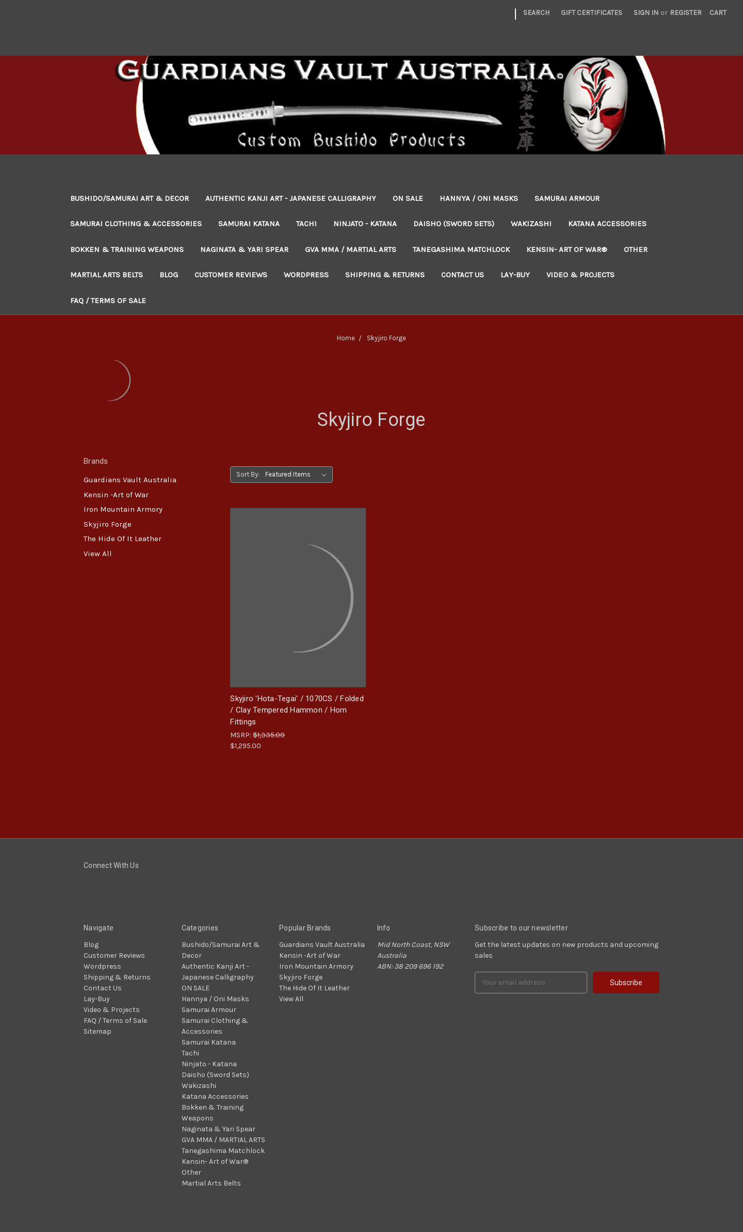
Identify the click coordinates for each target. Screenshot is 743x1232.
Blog (168, 274)
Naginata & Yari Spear (244, 249)
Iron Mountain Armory (123, 509)
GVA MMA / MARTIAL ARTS (350, 249)
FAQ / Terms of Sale (108, 300)
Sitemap (97, 1031)
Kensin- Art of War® (566, 249)
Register (686, 12)
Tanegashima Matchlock (461, 249)
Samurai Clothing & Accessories (136, 223)
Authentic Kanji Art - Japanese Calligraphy (290, 198)
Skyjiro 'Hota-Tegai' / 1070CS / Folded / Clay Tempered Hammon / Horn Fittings (297, 710)
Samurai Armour (567, 198)
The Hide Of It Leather (122, 538)
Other (636, 249)
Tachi (306, 223)
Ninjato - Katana (365, 223)
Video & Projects (580, 274)
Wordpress (306, 274)
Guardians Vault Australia (130, 479)
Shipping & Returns (385, 274)
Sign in (646, 12)
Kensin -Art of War (116, 494)
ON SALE (408, 198)
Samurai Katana (249, 223)
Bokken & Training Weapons (127, 249)
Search (536, 12)
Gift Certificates (591, 12)
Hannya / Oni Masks (479, 198)
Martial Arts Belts (106, 274)
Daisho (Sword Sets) (453, 223)
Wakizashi (531, 223)
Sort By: (248, 474)
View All (98, 553)
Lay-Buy (515, 274)
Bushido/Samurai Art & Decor (129, 198)
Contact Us (462, 274)
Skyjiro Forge (108, 524)
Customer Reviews (231, 274)
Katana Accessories (607, 223)
